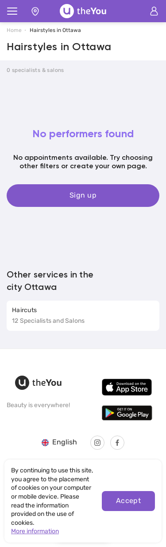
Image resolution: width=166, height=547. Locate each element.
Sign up (83, 195)
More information (35, 531)
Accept (128, 500)
